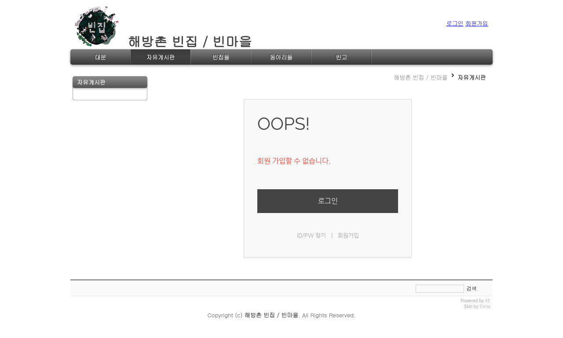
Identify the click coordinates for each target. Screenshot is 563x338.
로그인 (328, 201)
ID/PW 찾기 (311, 235)
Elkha (484, 306)
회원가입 (348, 235)
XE (488, 301)
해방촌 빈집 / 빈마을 (163, 41)
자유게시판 (471, 77)
